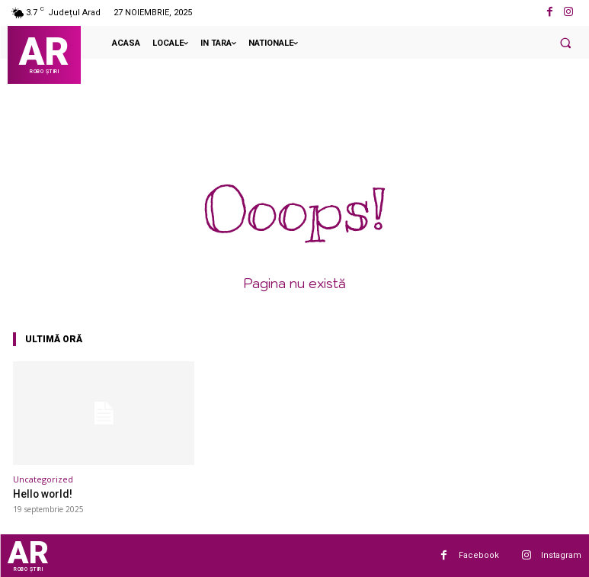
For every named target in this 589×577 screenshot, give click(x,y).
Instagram (561, 554)
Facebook (479, 554)
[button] (565, 43)
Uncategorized (43, 479)
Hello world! (40, 493)
